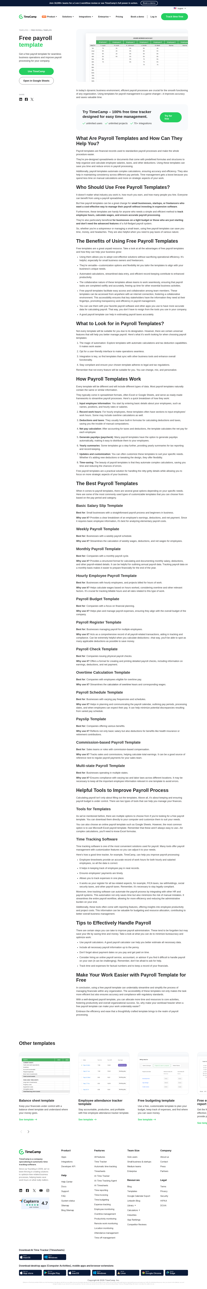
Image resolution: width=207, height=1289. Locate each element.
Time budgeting (101, 1199)
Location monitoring (103, 1228)
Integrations (67, 1161)
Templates (23, 30)
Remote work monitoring (106, 1223)
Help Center (66, 1181)
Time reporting (101, 1190)
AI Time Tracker (102, 1176)
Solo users (132, 1157)
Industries (132, 1215)
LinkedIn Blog (133, 1200)
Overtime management (105, 1214)
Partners (164, 1171)
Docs (63, 1186)
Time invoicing (101, 1195)
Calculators (132, 1210)
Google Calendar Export (138, 1196)
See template (28, 1119)
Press (163, 1166)
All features (99, 1157)
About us (164, 1157)
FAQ (63, 1196)
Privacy (164, 1191)
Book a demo (149, 3)
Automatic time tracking (105, 1166)
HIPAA (163, 1200)
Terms (163, 1186)
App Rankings (133, 1219)
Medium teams (134, 1166)
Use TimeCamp (36, 71)
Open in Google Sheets (36, 80)
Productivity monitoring (105, 1218)
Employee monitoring (104, 1209)
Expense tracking (102, 1204)
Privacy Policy (128, 1284)
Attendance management (106, 1233)
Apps (63, 1157)
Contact (164, 1161)
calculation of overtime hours (122, 684)
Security (164, 1196)
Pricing (119, 17)
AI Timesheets (101, 1185)
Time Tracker (100, 1161)
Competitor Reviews (137, 1224)
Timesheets (99, 1171)
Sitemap (65, 1205)
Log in (153, 17)
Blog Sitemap (67, 1210)
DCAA (163, 1205)
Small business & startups (139, 1161)
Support (65, 1191)
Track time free (174, 16)
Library (130, 1205)
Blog (129, 1186)
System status (68, 1200)
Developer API (68, 1166)
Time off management (104, 1237)
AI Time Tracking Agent (105, 1180)
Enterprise (132, 1171)
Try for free (168, 117)
